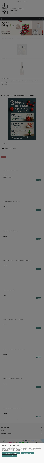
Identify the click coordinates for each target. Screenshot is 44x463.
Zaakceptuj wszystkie (9, 455)
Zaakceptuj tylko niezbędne (11, 453)
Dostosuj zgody (27, 453)
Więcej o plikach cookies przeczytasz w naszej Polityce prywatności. (14, 450)
